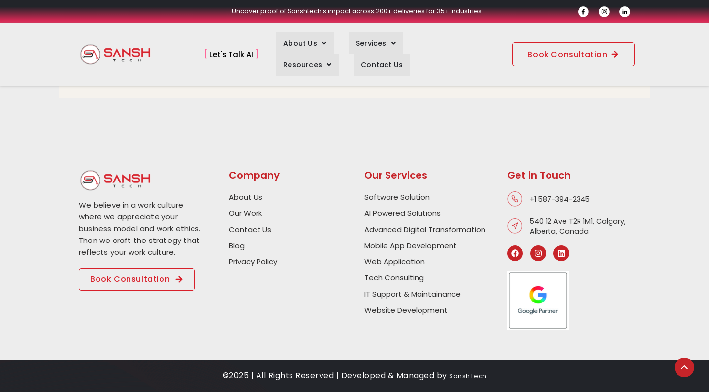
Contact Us (472, 45)
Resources (412, 45)
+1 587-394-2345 (561, 199)
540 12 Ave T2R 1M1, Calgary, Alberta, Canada (579, 226)
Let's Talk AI (231, 44)
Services (354, 45)
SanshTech (468, 375)
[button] (297, 44)
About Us (297, 45)
